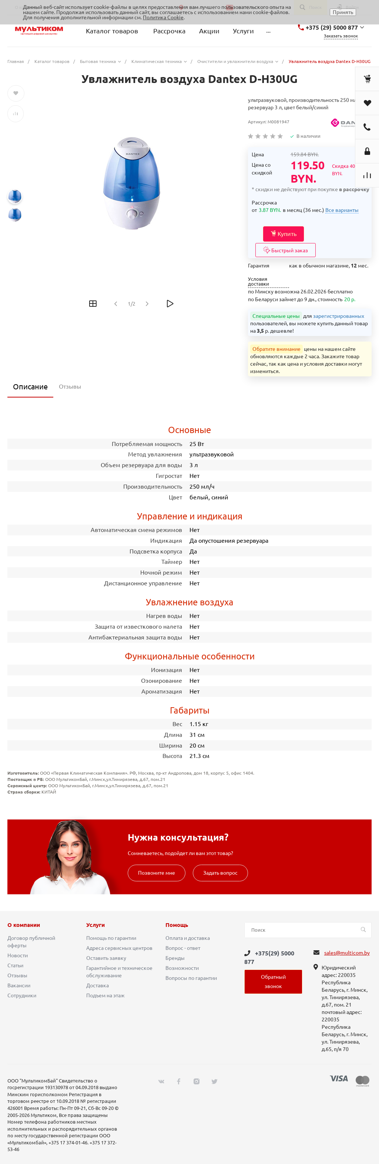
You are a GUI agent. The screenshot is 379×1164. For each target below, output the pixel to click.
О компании (23, 925)
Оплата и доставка (187, 938)
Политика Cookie (163, 17)
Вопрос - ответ (182, 948)
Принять (343, 12)
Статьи (15, 965)
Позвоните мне (156, 873)
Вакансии (18, 985)
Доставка (97, 985)
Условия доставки (258, 281)
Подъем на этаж (105, 995)
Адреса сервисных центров (119, 948)
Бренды (175, 958)
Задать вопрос (220, 873)
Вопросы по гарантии (191, 978)
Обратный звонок (273, 981)
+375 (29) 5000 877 (332, 27)
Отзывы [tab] (70, 386)
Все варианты (342, 210)
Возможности (182, 968)
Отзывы (17, 975)
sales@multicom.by (347, 953)
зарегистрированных (338, 316)
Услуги (95, 925)
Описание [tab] (30, 386)
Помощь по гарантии (111, 938)
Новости (17, 955)
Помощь (176, 925)
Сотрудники (21, 995)
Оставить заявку (106, 958)
